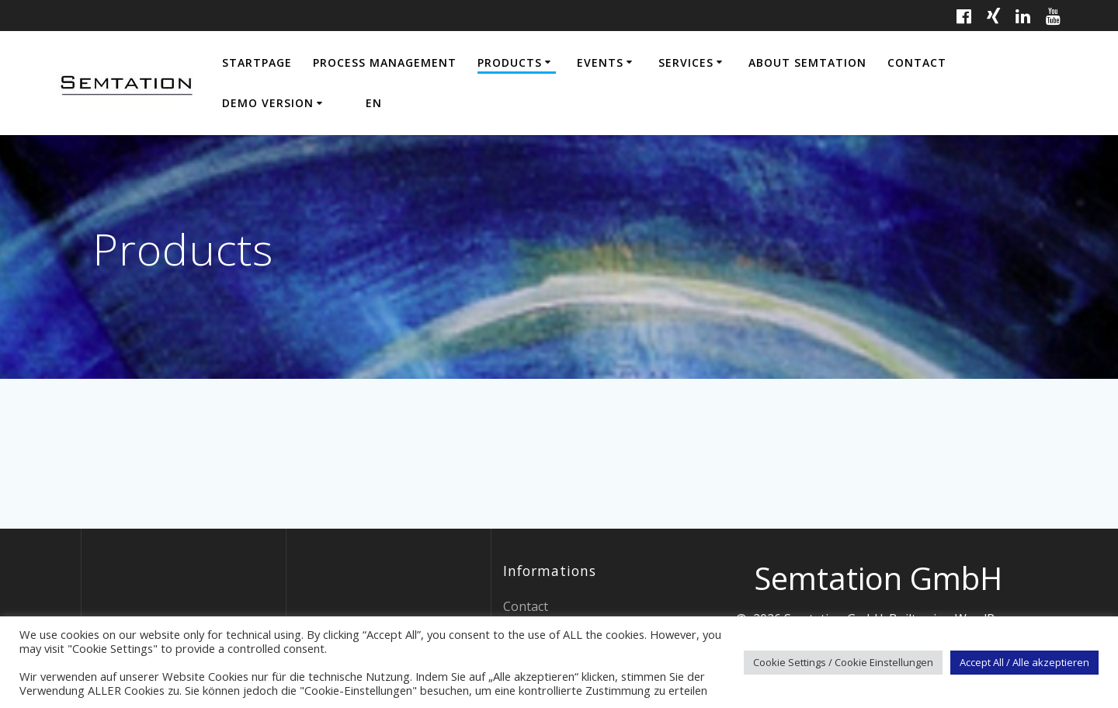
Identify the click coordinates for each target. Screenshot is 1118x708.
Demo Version (268, 102)
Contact (916, 62)
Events (600, 62)
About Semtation (807, 62)
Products (509, 62)
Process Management (385, 62)
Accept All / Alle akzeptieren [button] (1024, 662)
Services (686, 62)
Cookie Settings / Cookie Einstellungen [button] (843, 662)
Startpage (257, 62)
